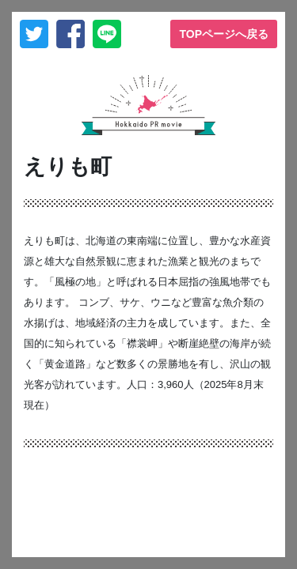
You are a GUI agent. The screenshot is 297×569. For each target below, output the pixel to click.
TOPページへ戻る (223, 34)
